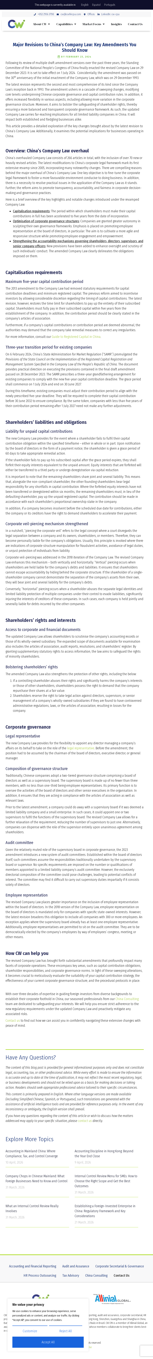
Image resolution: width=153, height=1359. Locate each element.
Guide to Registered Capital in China (76, 337)
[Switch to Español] (96, 4)
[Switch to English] (84, 4)
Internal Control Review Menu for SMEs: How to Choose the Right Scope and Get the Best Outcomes (106, 1181)
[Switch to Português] (109, 4)
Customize (30, 1331)
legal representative (80, 748)
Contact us (13, 1021)
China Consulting (127, 999)
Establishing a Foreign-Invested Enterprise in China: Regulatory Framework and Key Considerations (105, 1211)
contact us (85, 1121)
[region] (48, 1325)
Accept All (48, 1342)
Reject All (65, 1331)
